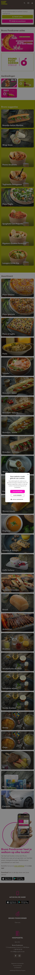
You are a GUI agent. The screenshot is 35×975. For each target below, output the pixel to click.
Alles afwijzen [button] (17, 495)
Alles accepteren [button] (17, 491)
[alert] (17, 487)
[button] (17, 499)
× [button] (28, 474)
